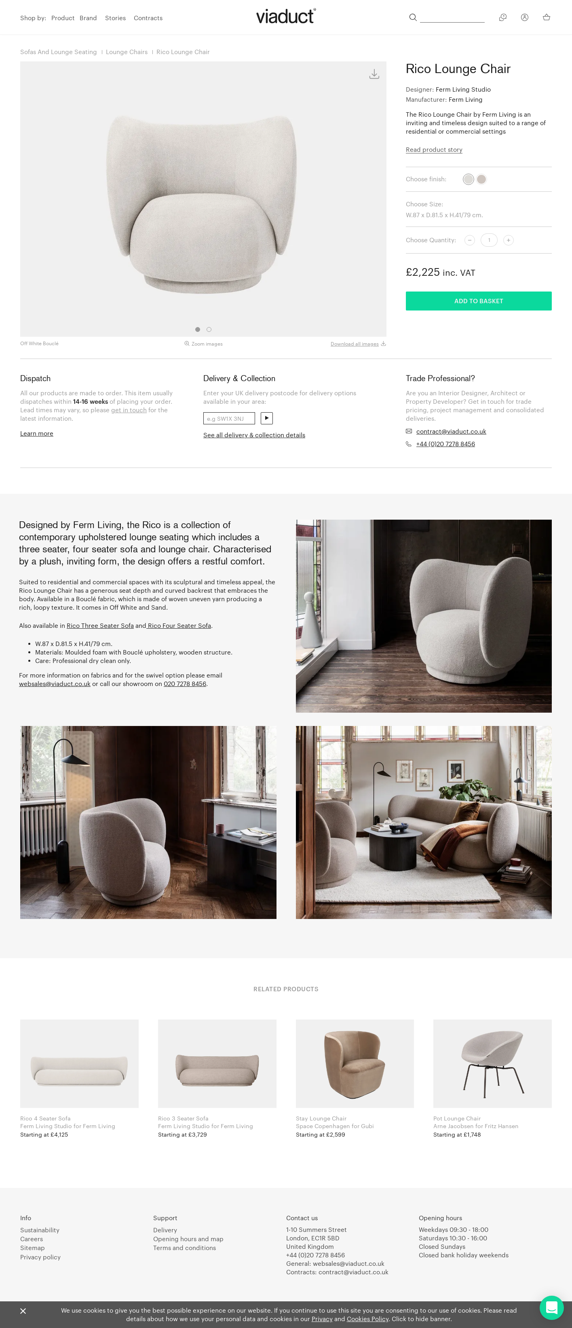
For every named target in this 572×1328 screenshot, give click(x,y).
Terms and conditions (184, 1247)
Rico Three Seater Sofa (100, 625)
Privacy (322, 1318)
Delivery (165, 1230)
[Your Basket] (547, 17)
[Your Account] (524, 18)
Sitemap (32, 1247)
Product (63, 17)
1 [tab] (197, 329)
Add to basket (478, 300)
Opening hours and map (188, 1238)
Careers (31, 1238)
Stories (115, 17)
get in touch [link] (129, 409)
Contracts (148, 17)
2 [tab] (209, 329)
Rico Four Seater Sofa (178, 625)
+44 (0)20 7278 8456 (445, 443)
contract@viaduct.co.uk (451, 431)
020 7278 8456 (185, 683)
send (267, 418)
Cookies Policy (367, 1318)
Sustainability (39, 1230)
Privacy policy (40, 1257)
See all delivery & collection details (254, 434)
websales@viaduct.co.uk (55, 683)
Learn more (36, 433)
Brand (88, 17)
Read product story (434, 149)
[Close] (23, 1311)
